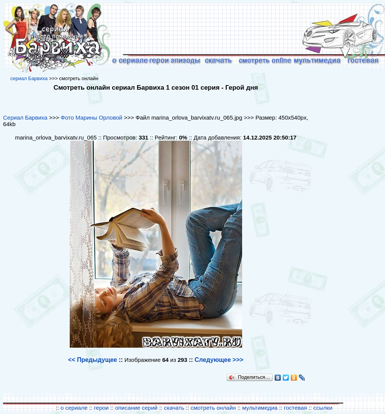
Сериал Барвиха (25, 117)
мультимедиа (259, 407)
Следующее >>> (219, 359)
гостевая (295, 407)
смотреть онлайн (213, 407)
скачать (175, 407)
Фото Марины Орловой (91, 117)
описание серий (136, 407)
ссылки (322, 407)
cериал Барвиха (29, 78)
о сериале (74, 407)
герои (101, 407)
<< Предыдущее (92, 359)
